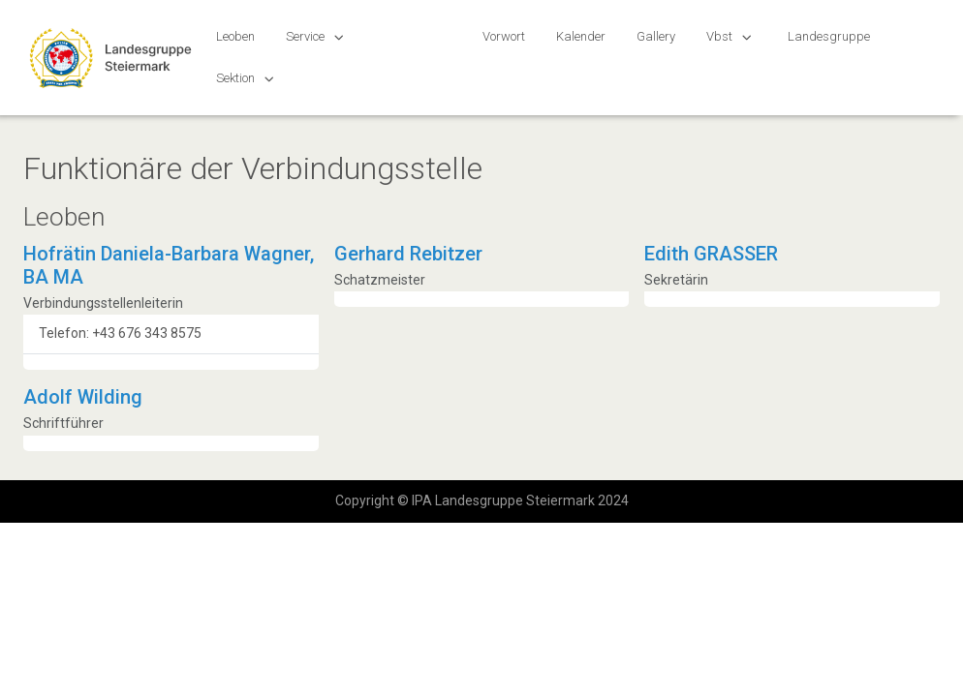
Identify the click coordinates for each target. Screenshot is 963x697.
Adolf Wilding (82, 397)
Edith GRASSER (711, 253)
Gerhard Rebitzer (408, 253)
